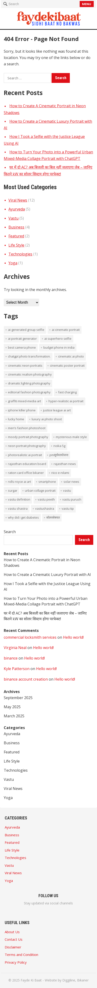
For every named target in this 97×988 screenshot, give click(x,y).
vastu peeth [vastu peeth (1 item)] (46, 499)
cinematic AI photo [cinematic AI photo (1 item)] (71, 356)
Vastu (13, 218)
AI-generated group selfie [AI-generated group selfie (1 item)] (26, 330)
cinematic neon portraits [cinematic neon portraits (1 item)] (25, 365)
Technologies (20, 254)
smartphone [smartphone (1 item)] (47, 481)
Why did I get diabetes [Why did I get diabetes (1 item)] (23, 517)
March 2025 (14, 716)
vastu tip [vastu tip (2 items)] (68, 508)
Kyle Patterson (17, 668)
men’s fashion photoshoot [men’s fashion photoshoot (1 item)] (26, 428)
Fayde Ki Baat (31, 980)
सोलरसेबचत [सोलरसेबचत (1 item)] (53, 517)
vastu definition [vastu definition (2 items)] (19, 499)
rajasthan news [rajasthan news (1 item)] (65, 464)
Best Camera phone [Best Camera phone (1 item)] (22, 347)
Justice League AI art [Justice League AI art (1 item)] (57, 410)
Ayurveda (16, 209)
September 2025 (18, 697)
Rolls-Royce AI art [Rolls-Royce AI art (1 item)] (19, 481)
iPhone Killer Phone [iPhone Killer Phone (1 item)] (22, 410)
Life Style (16, 245)
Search (10, 531)
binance (11, 658)
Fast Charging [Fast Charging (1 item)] (67, 392)
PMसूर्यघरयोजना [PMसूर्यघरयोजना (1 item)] (58, 455)
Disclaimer (13, 947)
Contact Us (13, 939)
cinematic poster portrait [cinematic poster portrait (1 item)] (67, 365)
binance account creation (26, 679)
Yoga (12, 262)
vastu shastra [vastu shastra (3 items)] (18, 508)
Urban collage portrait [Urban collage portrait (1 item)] (40, 490)
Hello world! (73, 637)
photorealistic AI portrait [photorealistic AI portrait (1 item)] (25, 455)
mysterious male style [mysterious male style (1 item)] (71, 437)
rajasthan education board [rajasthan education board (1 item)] (27, 464)
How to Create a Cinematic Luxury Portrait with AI (47, 574)
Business (16, 227)
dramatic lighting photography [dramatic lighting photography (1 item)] (29, 383)
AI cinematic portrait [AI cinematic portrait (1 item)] (66, 330)
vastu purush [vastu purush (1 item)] (71, 499)
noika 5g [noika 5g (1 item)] (59, 446)
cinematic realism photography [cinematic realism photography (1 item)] (30, 374)
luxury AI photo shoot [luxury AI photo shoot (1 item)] (47, 419)
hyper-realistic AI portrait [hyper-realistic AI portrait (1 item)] (65, 401)
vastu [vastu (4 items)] (67, 490)
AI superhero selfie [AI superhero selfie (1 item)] (57, 338)
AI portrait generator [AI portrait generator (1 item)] (22, 338)
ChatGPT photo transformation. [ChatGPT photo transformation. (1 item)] (29, 356)
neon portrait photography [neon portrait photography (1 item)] (27, 446)
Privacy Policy (16, 962)
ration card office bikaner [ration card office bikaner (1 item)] (26, 473)
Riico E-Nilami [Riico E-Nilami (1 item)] (60, 473)
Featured (16, 236)
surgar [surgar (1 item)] (12, 490)
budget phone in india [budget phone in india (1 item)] (59, 347)
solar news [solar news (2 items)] (71, 481)
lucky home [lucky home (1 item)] (16, 419)
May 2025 (12, 706)
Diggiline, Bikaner (75, 980)
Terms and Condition (21, 954)
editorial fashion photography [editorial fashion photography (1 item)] (29, 392)
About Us (12, 931)
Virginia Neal (15, 647)
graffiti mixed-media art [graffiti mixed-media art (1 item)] (24, 401)
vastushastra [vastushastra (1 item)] (44, 508)
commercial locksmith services (30, 637)
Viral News (17, 200)
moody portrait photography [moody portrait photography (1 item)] (28, 437)
